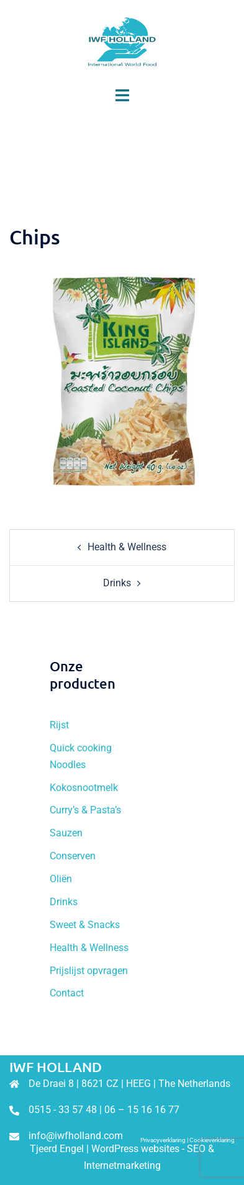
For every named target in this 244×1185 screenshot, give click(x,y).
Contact (67, 993)
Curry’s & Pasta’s (85, 810)
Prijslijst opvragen (89, 971)
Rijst (59, 725)
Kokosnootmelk (84, 788)
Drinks (117, 583)
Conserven (73, 856)
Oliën (61, 879)
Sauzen (66, 833)
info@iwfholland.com (76, 1136)
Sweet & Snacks (85, 925)
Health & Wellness (127, 547)
